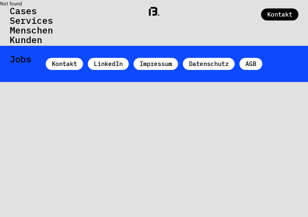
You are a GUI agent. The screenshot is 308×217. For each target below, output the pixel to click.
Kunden (26, 40)
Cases (23, 11)
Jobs (20, 59)
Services (31, 20)
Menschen (31, 30)
